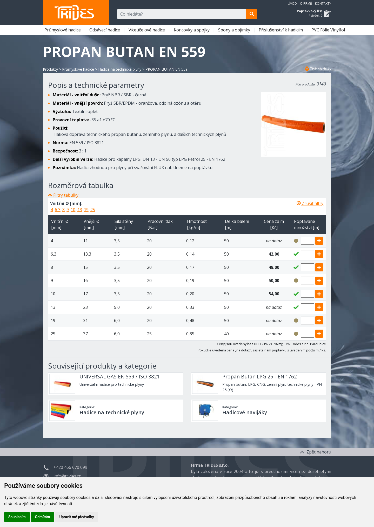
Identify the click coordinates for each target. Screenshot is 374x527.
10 (73, 209)
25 (92, 209)
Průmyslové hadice (63, 30)
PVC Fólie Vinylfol (328, 30)
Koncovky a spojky (192, 30)
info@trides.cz (67, 476)
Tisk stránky (318, 69)
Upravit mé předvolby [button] (76, 517)
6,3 (58, 209)
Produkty (50, 69)
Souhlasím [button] (17, 517)
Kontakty (323, 3)
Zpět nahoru (315, 452)
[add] (319, 241)
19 (86, 209)
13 (79, 209)
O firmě (306, 3)
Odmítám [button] (42, 517)
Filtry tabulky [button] (65, 195)
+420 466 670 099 (70, 467)
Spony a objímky (234, 30)
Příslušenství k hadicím (281, 30)
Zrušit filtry (310, 203)
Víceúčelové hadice (147, 30)
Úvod (292, 3)
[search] (251, 14)
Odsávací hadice (105, 30)
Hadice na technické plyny (119, 69)
